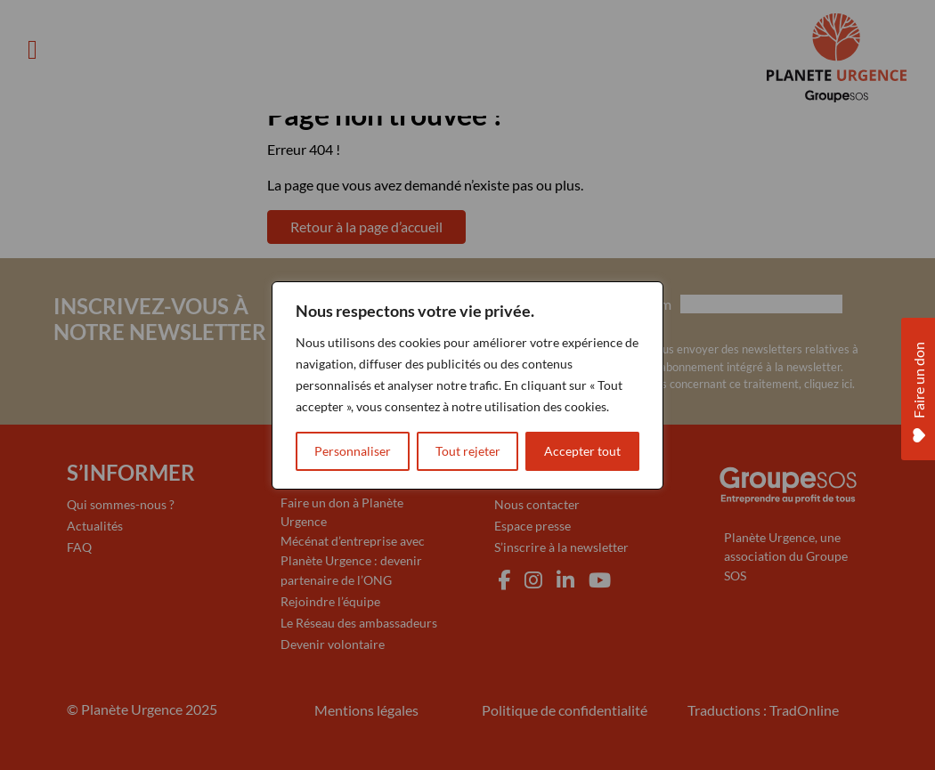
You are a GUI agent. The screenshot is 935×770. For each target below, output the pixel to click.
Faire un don (918, 387)
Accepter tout (582, 450)
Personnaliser (352, 450)
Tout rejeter (467, 450)
